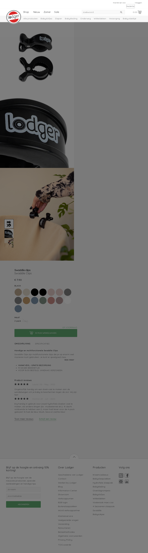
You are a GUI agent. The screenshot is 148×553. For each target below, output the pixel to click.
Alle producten (30, 18)
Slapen (58, 18)
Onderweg (85, 18)
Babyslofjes (46, 18)
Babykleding (71, 18)
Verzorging (114, 18)
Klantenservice (119, 3)
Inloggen (138, 3)
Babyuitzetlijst (129, 18)
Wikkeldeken (100, 18)
